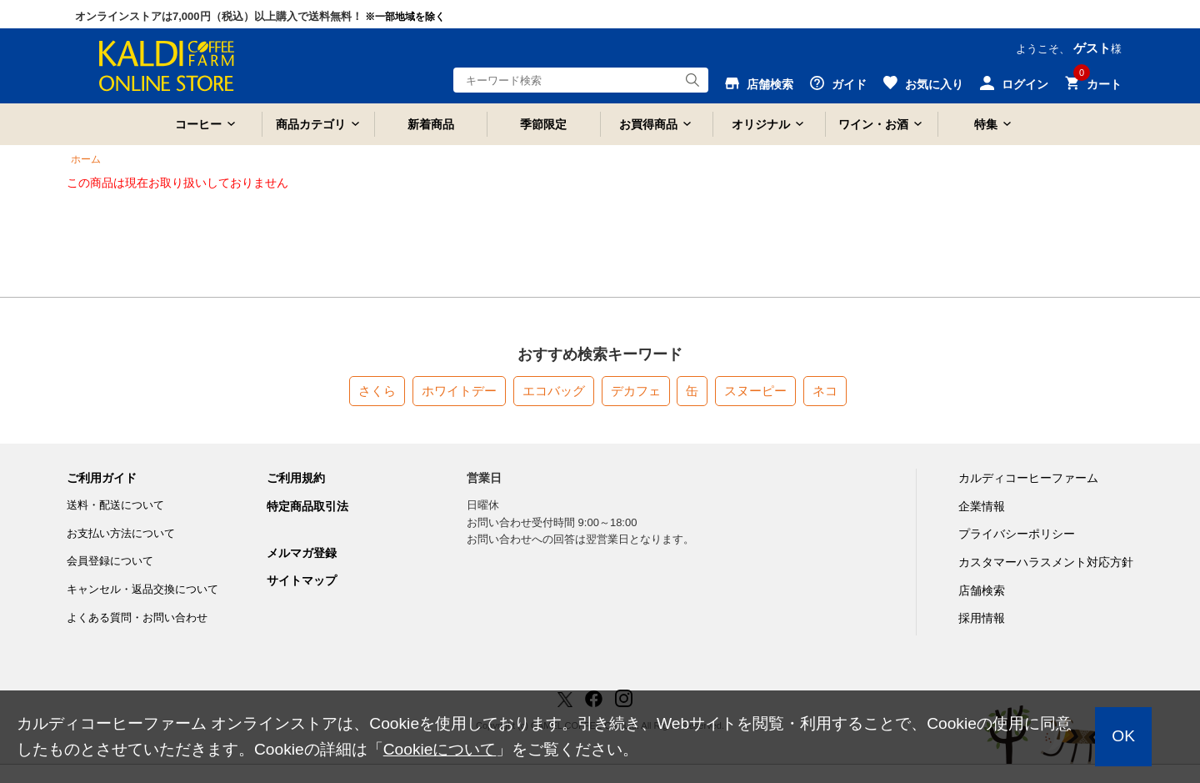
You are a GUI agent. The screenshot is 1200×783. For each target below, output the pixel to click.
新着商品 (431, 124)
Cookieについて (440, 749)
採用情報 (981, 618)
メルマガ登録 (302, 553)
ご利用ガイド (102, 477)
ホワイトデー (459, 391)
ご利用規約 (296, 477)
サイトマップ (302, 580)
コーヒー (198, 124)
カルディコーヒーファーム (1028, 477)
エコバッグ (553, 391)
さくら (377, 391)
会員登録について (110, 561)
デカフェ (636, 391)
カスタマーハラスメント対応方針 (1045, 562)
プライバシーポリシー (1016, 533)
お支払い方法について (121, 533)
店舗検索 (981, 590)
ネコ (825, 391)
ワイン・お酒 (873, 124)
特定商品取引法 (307, 506)
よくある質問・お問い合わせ (137, 617)
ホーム (86, 159)
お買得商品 (648, 124)
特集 (986, 124)
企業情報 (981, 506)
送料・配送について (115, 505)
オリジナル (761, 124)
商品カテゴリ (311, 124)
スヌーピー (755, 391)
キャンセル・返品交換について (142, 589)
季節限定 (543, 124)
